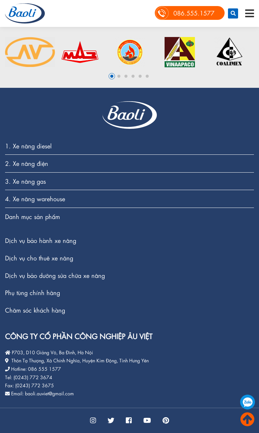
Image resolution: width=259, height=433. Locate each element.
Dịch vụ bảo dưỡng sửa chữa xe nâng (55, 276)
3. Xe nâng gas (25, 181)
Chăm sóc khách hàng (35, 310)
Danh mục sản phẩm (32, 216)
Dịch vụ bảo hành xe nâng (40, 241)
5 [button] (140, 76)
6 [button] (147, 76)
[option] (30, 52)
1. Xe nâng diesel (28, 146)
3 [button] (125, 76)
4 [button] (133, 76)
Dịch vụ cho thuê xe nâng (39, 258)
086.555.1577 (247, 402)
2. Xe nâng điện (26, 164)
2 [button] (118, 76)
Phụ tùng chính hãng (32, 293)
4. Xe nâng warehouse (35, 199)
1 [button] (111, 76)
